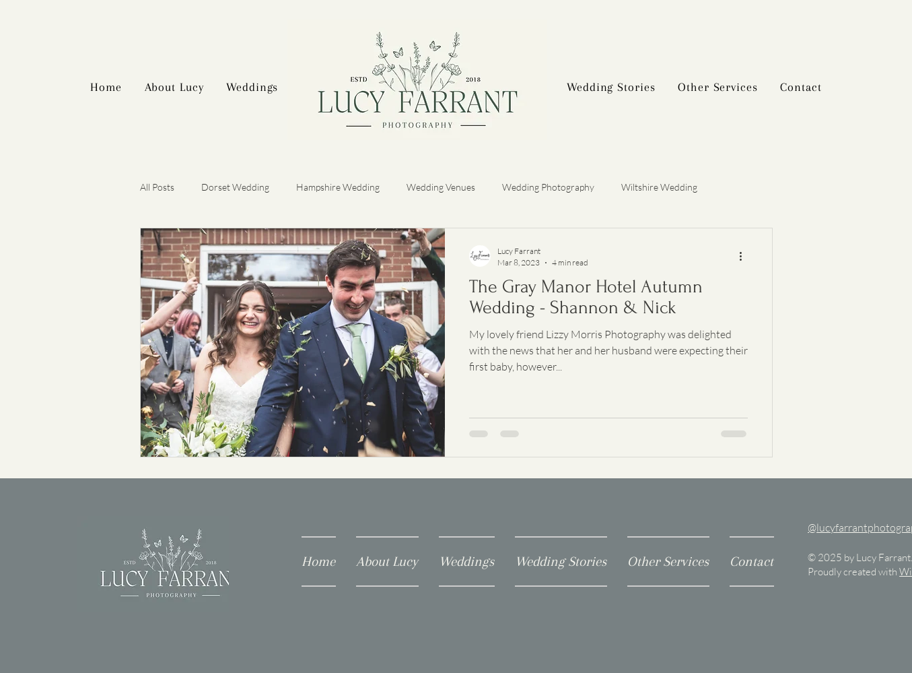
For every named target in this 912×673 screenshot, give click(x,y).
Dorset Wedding (235, 187)
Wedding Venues (441, 187)
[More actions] (746, 256)
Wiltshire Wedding (659, 187)
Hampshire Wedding (338, 187)
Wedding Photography (548, 187)
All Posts (157, 187)
